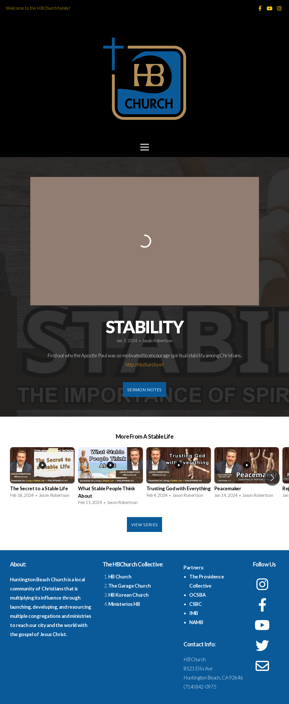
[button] (272, 477)
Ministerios (120, 604)
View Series (144, 524)
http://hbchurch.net (144, 365)
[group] (42, 474)
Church (123, 577)
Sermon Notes (144, 389)
